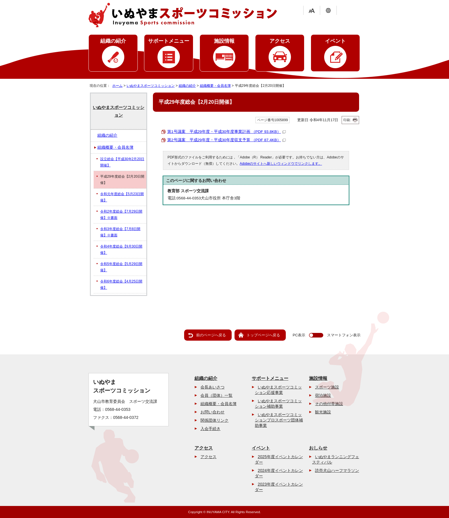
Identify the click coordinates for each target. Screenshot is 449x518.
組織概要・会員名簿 (215, 86)
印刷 (346, 120)
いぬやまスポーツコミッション (151, 86)
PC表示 (299, 335)
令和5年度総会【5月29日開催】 (121, 267)
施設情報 (224, 41)
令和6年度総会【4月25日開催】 (121, 284)
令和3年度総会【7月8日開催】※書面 (120, 232)
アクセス (279, 41)
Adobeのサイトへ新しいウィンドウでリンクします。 (281, 164)
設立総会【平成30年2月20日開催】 (122, 162)
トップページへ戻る (263, 335)
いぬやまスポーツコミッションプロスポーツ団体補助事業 (279, 420)
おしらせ (318, 448)
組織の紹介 (113, 41)
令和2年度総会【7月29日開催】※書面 (121, 214)
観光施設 (323, 412)
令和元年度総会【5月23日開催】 (122, 197)
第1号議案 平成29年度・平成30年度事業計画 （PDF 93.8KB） (226, 132)
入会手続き (210, 428)
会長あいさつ (212, 387)
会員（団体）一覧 (216, 395)
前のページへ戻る (211, 335)
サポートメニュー (168, 41)
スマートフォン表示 (344, 335)
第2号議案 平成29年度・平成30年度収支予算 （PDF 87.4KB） (226, 140)
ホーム (117, 86)
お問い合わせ (212, 412)
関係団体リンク (214, 420)
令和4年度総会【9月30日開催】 (121, 249)
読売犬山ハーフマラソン (337, 470)
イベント (335, 41)
